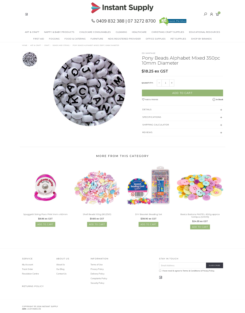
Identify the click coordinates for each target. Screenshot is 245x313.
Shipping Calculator (155, 124)
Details (147, 109)
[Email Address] (182, 265)
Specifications (151, 117)
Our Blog (60, 269)
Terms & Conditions (191, 271)
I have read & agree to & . (187, 271)
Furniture (97, 38)
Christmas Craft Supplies (168, 32)
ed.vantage (148, 53)
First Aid (38, 38)
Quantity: (147, 83)
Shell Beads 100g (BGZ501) (97, 218)
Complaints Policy (99, 278)
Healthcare (139, 32)
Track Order (27, 269)
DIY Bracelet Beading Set (148, 218)
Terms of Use (97, 264)
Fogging (54, 38)
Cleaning (121, 32)
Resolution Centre (30, 273)
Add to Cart (182, 93)
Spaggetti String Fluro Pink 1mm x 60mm (45, 218)
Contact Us (61, 273)
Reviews (147, 132)
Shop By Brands (201, 38)
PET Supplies (178, 38)
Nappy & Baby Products (59, 32)
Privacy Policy (97, 269)
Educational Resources (204, 32)
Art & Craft (32, 32)
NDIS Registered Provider (124, 38)
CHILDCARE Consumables (95, 32)
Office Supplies (156, 38)
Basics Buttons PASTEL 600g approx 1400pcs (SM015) (200, 220)
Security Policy (97, 283)
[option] (89, 90)
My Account (27, 264)
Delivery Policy (97, 273)
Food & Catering (75, 38)
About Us (60, 264)
